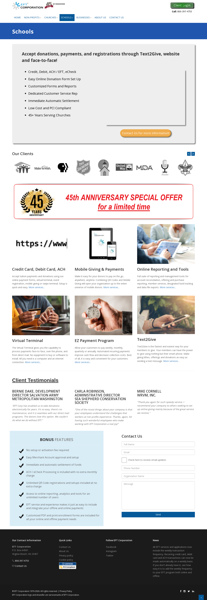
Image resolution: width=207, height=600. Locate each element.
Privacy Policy (66, 591)
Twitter (109, 555)
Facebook (111, 546)
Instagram (111, 551)
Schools (67, 17)
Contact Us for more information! (145, 133)
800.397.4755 (22, 560)
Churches (51, 17)
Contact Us (116, 17)
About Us (100, 17)
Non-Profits (32, 17)
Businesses (83, 17)
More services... (37, 287)
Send (158, 514)
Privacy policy (66, 555)
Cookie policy (66, 559)
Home (17, 17)
